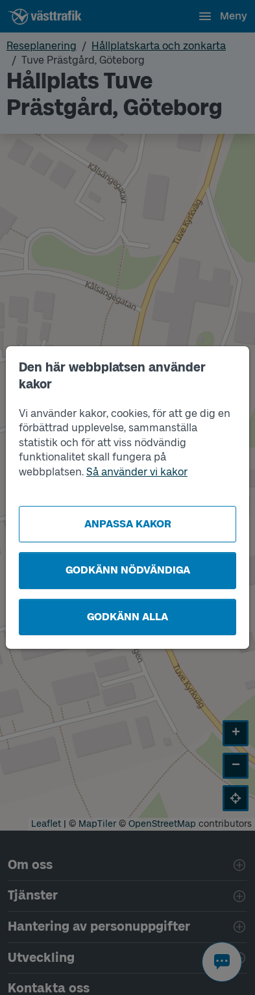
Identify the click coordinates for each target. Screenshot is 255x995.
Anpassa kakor (127, 524)
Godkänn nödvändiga (128, 570)
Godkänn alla (127, 617)
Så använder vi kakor (137, 472)
